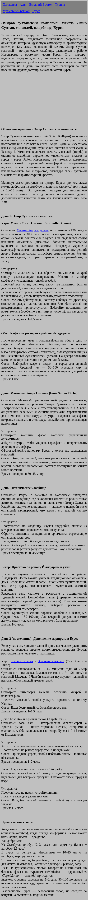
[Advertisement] (44, 101)
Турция (60, 4)
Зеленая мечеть (22, 661)
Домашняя (10, 4)
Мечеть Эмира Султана (32, 230)
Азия (23, 4)
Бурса (36, 11)
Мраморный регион (16, 11)
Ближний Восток (40, 4)
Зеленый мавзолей (51, 661)
